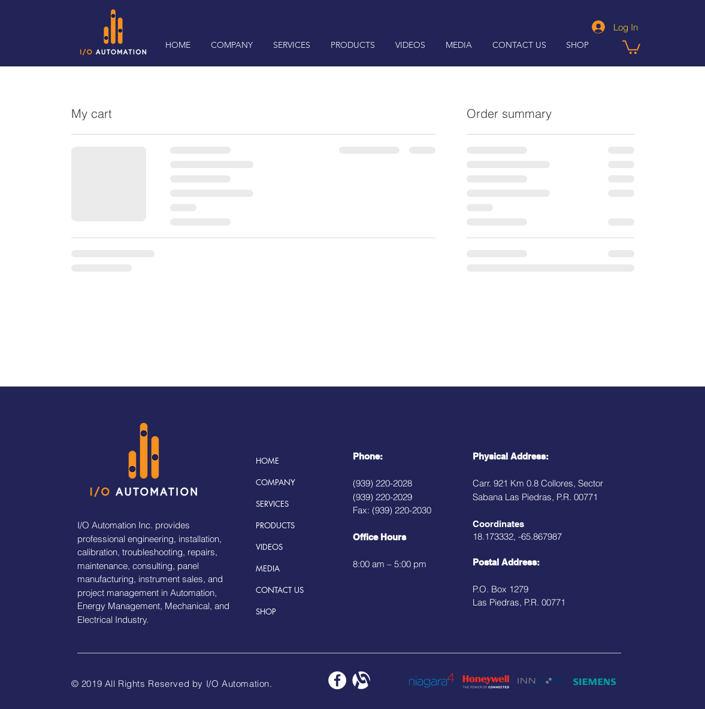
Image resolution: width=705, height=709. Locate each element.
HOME (267, 460)
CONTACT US (280, 590)
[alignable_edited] (361, 680)
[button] (410, 45)
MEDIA (268, 568)
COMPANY (275, 482)
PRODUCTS (275, 525)
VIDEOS (269, 546)
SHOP (266, 611)
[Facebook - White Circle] (337, 680)
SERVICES (272, 503)
